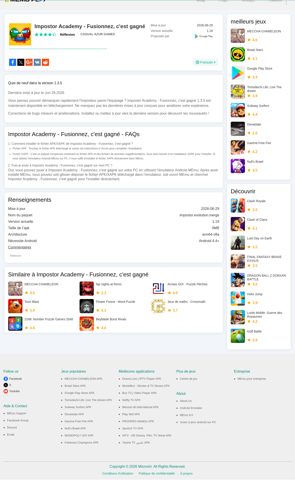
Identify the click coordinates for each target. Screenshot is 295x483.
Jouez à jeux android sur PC (198, 425)
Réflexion (67, 38)
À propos (186, 477)
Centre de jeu (188, 382)
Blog (194, 6)
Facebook (15, 382)
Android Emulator (191, 411)
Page (216, 6)
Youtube (14, 394)
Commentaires (19, 260)
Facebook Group (18, 423)
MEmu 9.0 (186, 418)
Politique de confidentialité (157, 477)
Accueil (268, 6)
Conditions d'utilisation (117, 477)
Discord (12, 430)
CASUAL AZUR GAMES (97, 37)
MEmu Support (16, 416)
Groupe (241, 6)
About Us (186, 404)
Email (10, 438)
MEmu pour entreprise (252, 382)
